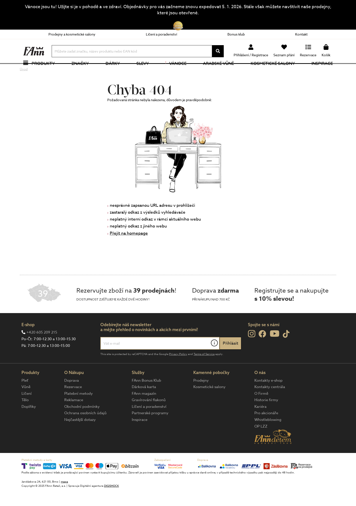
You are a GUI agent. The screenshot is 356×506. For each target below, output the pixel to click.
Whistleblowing (267, 435)
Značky (80, 71)
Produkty (43, 71)
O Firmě (261, 409)
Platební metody (78, 409)
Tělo (25, 415)
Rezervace (73, 402)
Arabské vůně (218, 71)
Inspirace (322, 71)
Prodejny (201, 396)
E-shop (28, 340)
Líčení (27, 409)
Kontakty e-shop (268, 396)
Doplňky (29, 422)
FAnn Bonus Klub (146, 396)
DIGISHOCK (111, 501)
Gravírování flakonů (149, 415)
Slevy (142, 71)
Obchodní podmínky (82, 422)
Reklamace (73, 415)
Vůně (26, 402)
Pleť (25, 396)
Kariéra (260, 422)
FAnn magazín (144, 409)
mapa (64, 497)
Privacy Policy (178, 370)
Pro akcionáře (266, 428)
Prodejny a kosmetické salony (71, 34)
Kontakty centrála (269, 402)
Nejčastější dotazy (80, 435)
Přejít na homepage (129, 249)
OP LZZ (260, 442)
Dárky (113, 71)
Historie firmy (266, 415)
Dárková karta (144, 402)
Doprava (71, 396)
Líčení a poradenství (161, 34)
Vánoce (176, 71)
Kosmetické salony (273, 71)
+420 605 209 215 (41, 348)
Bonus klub (236, 34)
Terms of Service (204, 370)
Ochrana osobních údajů (85, 428)
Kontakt (301, 34)
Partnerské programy (150, 428)
